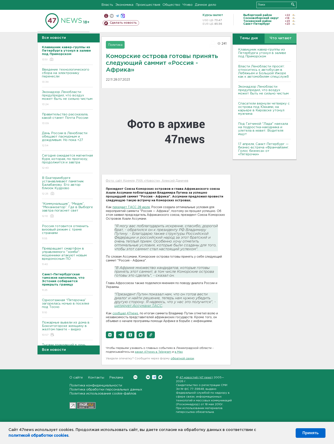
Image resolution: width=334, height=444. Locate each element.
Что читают (281, 38)
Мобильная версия (106, 16)
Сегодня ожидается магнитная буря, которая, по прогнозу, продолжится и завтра (67, 162)
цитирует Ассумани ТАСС (138, 306)
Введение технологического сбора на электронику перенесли (67, 76)
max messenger (123, 16)
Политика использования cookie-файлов (102, 393)
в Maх (179, 352)
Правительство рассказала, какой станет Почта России (67, 119)
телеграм (117, 16)
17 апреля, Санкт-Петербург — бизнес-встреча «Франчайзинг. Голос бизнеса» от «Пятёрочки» (263, 149)
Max (160, 377)
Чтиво (188, 4)
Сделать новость (123, 23)
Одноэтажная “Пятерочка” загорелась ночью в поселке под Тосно (67, 306)
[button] (110, 334)
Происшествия (148, 4)
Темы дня (249, 38)
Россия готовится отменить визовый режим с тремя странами (67, 232)
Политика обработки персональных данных (105, 389)
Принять (310, 433)
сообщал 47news (125, 313)
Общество (171, 4)
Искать (292, 4)
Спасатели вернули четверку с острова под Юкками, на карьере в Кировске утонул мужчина (264, 108)
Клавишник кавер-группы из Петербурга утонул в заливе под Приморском (262, 53)
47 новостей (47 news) (196, 377)
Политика (115, 45)
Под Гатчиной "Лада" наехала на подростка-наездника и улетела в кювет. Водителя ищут (263, 128)
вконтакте (112, 16)
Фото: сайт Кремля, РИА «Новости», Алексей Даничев (147, 181)
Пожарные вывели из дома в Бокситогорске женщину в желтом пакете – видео (67, 329)
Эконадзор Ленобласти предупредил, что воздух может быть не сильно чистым (67, 98)
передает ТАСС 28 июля (131, 207)
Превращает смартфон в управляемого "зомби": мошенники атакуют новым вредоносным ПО (67, 256)
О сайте (76, 377)
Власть (107, 4)
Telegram (154, 377)
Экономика (124, 4)
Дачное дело (205, 4)
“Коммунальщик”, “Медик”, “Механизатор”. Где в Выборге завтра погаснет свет (67, 210)
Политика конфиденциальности (95, 385)
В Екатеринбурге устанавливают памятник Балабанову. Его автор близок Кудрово (67, 186)
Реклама (116, 377)
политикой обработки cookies (38, 435)
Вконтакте (135, 377)
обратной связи (182, 358)
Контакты (96, 377)
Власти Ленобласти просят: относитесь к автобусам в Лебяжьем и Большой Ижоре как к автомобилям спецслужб (263, 71)
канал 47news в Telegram (153, 352)
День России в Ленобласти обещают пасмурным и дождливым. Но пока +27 (67, 139)
